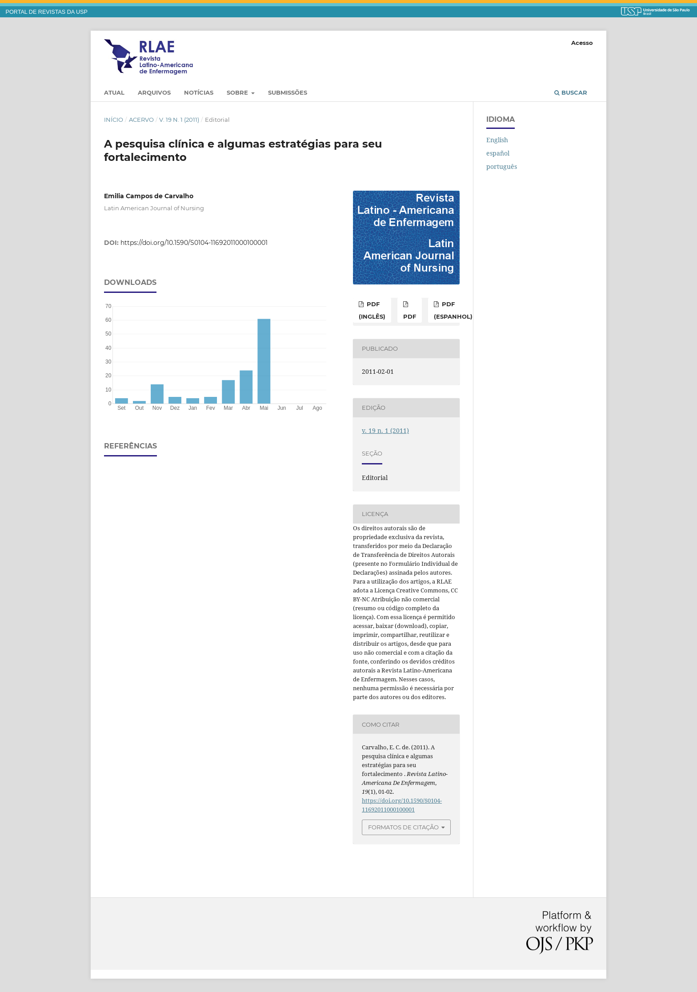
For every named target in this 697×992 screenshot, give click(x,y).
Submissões (287, 92)
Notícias (198, 92)
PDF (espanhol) (453, 310)
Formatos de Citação (403, 827)
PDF (409, 316)
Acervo (141, 119)
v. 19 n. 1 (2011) (179, 119)
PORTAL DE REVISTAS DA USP (47, 12)
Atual (114, 92)
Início (113, 119)
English (497, 140)
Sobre (238, 92)
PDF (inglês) (372, 310)
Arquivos (154, 92)
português (501, 166)
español (497, 153)
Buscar (570, 92)
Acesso (582, 42)
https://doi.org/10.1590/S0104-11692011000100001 (194, 243)
